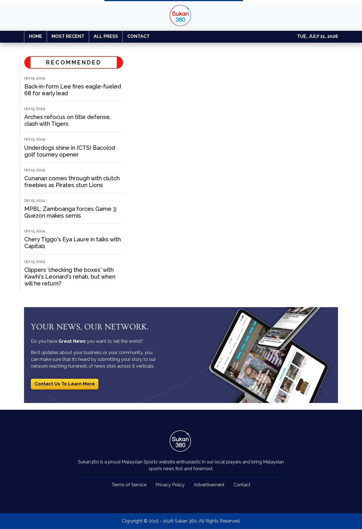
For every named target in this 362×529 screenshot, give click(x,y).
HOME (35, 36)
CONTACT (138, 36)
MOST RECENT (67, 36)
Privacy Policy (170, 484)
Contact (242, 484)
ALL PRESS (106, 36)
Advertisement (209, 484)
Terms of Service (128, 484)
